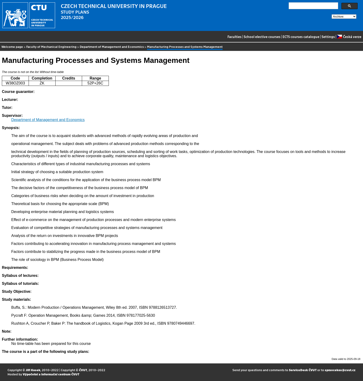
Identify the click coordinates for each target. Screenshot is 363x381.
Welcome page (12, 46)
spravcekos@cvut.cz (340, 370)
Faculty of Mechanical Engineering (51, 46)
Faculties (234, 36)
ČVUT (83, 370)
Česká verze (349, 36)
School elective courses (262, 36)
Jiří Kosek (33, 370)
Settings (328, 36)
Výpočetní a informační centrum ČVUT (51, 374)
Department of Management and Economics (112, 46)
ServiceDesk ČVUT (303, 370)
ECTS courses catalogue (301, 36)
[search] (313, 6)
